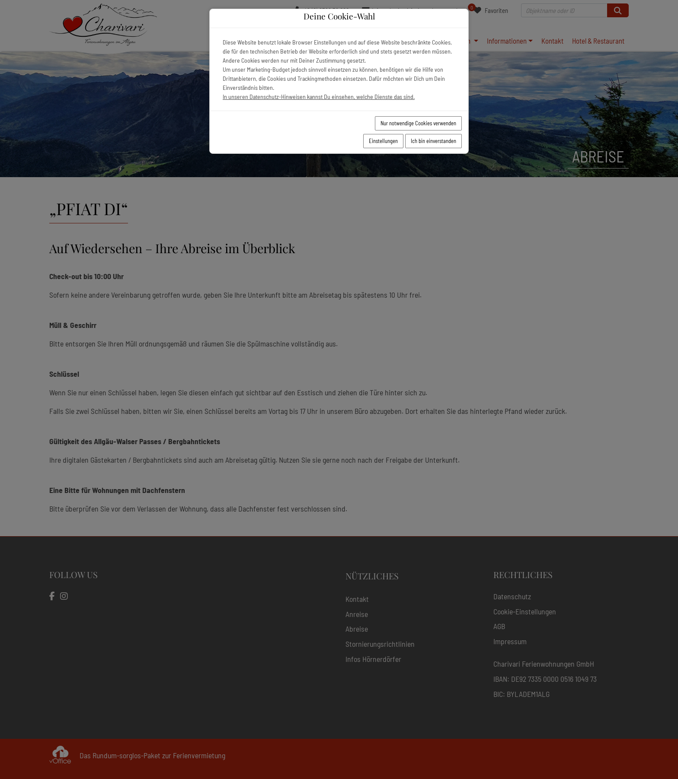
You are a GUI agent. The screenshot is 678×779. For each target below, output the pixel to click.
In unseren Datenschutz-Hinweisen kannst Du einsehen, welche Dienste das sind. (319, 96)
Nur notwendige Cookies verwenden (418, 123)
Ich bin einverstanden (433, 140)
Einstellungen (383, 140)
